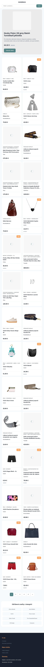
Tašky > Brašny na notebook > (31, 507)
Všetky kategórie (5, 650)
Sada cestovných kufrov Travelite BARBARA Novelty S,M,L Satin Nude (31, 437)
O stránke (4, 641)
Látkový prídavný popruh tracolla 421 (30, 401)
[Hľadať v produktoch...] (19, 5)
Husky (4, 262)
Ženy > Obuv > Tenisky (8, 328)
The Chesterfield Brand (32, 618)
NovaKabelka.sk (6, 118)
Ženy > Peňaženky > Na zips (10, 507)
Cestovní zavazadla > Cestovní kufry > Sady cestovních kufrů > (31, 256)
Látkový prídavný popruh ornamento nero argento (10, 436)
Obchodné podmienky (7, 643)
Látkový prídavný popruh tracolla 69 (30, 150)
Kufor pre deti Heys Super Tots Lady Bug (10, 296)
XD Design (12, 623)
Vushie (4, 85)
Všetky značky (5, 652)
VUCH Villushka (7, 366)
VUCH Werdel (27, 365)
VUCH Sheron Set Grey (30, 116)
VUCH (24, 83)
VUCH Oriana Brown (29, 579)
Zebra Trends (12, 618)
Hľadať (39, 5)
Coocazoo (32, 623)
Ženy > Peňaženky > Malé (9, 398)
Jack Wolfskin (32, 609)
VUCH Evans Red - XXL (10, 579)
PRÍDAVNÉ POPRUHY (28, 146)
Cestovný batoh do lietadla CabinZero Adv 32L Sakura (31, 473)
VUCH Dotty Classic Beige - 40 (11, 331)
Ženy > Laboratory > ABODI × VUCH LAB (11, 364)
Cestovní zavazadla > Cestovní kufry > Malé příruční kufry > (11, 147)
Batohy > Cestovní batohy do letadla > (30, 470)
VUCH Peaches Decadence (11, 509)
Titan (4, 154)
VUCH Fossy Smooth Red (10, 544)
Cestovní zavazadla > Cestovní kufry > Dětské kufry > (11, 293)
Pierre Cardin (32, 613)
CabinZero (25, 190)
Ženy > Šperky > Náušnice (29, 292)
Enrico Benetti (26, 513)
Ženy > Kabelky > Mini (8, 78)
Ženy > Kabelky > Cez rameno (30, 363)
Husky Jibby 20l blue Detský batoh (11, 258)
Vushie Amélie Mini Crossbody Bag (8, 81)
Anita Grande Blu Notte (30, 544)
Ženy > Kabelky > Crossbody (10, 541)
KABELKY (5, 113)
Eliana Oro (6, 116)
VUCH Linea (27, 81)
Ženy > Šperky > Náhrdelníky (30, 218)
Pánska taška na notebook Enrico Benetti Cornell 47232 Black (31, 510)
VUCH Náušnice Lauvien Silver (30, 295)
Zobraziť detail (10, 50)
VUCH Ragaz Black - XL (10, 471)
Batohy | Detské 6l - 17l (9, 255)
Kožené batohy (7, 218)
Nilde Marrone (7, 221)
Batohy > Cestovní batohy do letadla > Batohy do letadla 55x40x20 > (30, 183)
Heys (4, 190)
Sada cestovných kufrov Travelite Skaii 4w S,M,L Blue (31, 260)
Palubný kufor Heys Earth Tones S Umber (10, 187)
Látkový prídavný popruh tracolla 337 (30, 331)
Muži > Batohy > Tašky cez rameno (32, 576)
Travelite (25, 263)
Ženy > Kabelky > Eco (28, 78)
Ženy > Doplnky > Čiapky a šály (31, 113)
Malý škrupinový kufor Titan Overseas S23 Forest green (11, 151)
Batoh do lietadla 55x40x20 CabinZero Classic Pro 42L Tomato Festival (31, 187)
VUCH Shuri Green (8, 400)
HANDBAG (22, 2)
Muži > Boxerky (7, 469)
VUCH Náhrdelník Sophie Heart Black (30, 221)
